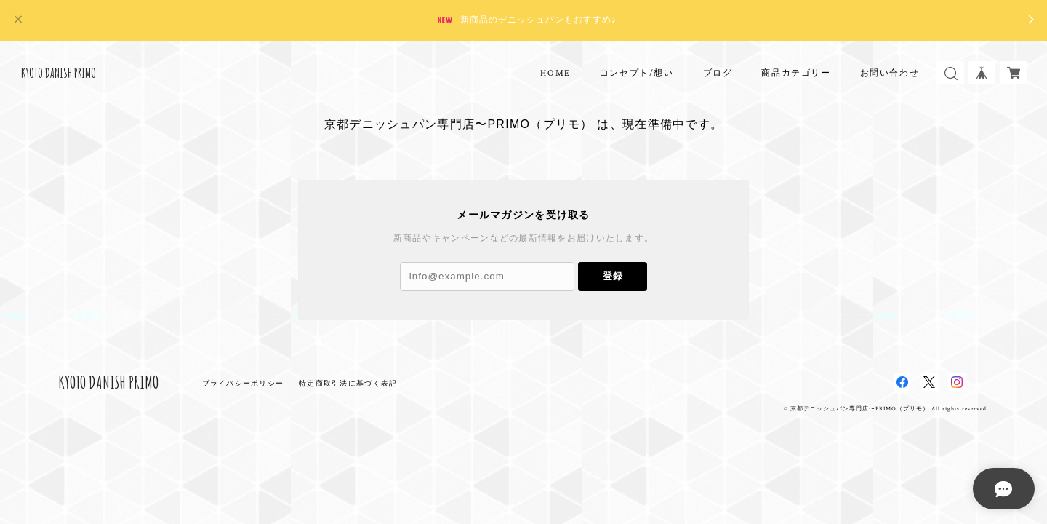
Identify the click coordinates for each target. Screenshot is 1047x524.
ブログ (718, 73)
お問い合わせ (890, 73)
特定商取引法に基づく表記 (348, 383)
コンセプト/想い (637, 73)
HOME (555, 73)
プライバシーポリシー (243, 383)
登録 (613, 276)
